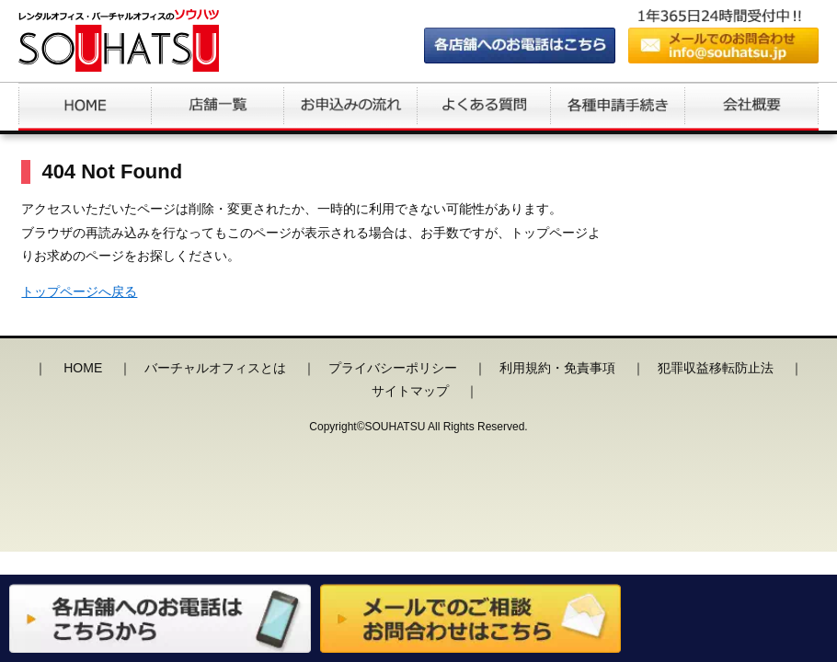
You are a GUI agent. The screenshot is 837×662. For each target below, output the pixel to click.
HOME (82, 367)
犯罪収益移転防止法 (716, 367)
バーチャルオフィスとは (215, 367)
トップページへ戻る (79, 291)
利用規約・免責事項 (557, 367)
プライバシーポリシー (392, 367)
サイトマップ (410, 390)
